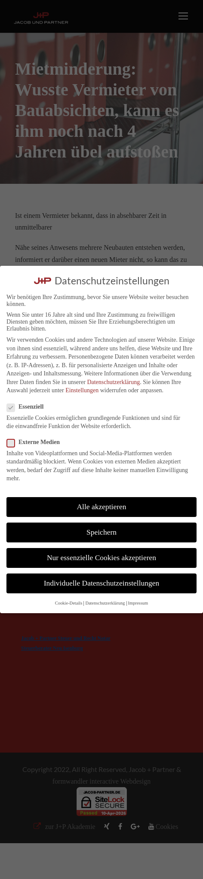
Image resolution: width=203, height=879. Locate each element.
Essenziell (28, 406)
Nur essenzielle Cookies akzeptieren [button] (101, 557)
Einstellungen (81, 390)
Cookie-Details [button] (69, 603)
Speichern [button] (101, 532)
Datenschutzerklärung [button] (105, 603)
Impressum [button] (138, 603)
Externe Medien (36, 442)
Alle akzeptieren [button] (101, 506)
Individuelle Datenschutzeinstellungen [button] (102, 583)
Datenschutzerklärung (113, 382)
